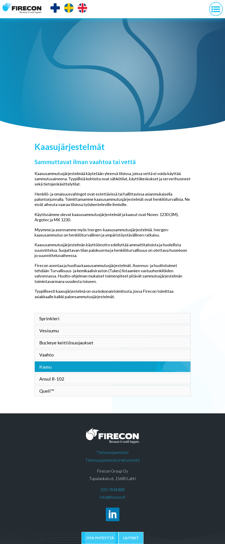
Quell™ (46, 391)
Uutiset (131, 538)
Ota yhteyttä (100, 538)
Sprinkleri (49, 318)
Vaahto (46, 354)
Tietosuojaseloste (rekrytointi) (112, 460)
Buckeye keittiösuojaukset (66, 342)
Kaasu (45, 366)
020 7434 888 (113, 489)
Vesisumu (49, 330)
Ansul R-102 (51, 378)
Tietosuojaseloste (112, 452)
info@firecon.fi (112, 497)
